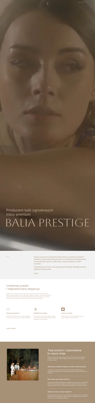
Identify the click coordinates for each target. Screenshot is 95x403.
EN (81, 2)
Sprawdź (36, 273)
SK (84, 2)
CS (82, 2)
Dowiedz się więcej (10, 328)
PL (79, 2)
